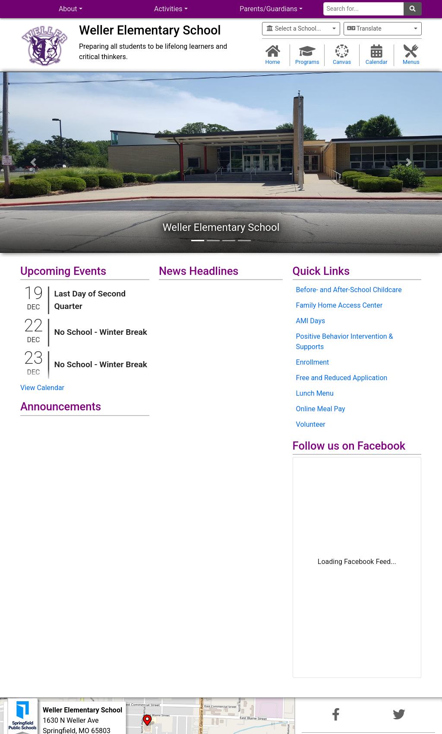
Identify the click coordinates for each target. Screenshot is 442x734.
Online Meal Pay (320, 409)
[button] (33, 162)
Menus (411, 54)
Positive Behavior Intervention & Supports (344, 341)
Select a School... (293, 28)
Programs (307, 54)
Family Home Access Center (339, 305)
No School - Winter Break (100, 332)
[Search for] (363, 9)
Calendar (376, 54)
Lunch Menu (315, 393)
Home (272, 54)
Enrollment (312, 362)
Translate (364, 28)
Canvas (342, 54)
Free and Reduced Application (342, 378)
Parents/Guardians (268, 9)
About (68, 9)
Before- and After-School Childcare (349, 290)
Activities (168, 9)
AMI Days (310, 321)
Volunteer (310, 424)
